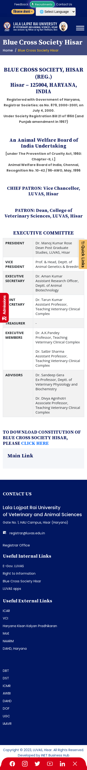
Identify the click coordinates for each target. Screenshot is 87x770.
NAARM (8, 641)
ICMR (7, 686)
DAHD (7, 701)
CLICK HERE (35, 443)
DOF (6, 708)
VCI (5, 618)
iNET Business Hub (55, 755)
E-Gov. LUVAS (13, 566)
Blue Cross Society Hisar (22, 581)
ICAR (6, 610)
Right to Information (19, 573)
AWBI (7, 693)
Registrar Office (16, 545)
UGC (6, 716)
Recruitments (42, 4)
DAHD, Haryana (15, 648)
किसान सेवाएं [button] (21, 12)
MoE (6, 633)
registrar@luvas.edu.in (27, 533)
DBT (6, 670)
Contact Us (64, 4)
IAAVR (7, 723)
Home (8, 50)
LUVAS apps (12, 588)
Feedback (21, 4)
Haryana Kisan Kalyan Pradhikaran (30, 626)
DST (6, 678)
